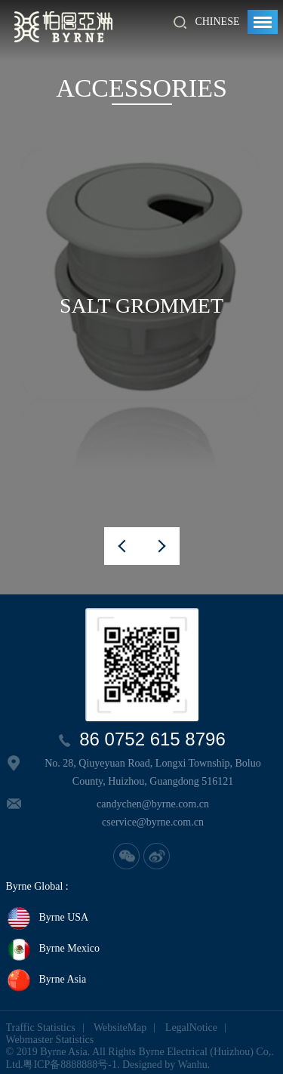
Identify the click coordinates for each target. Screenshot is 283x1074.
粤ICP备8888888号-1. (71, 1064)
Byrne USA (47, 918)
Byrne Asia (46, 980)
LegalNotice (191, 1027)
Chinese (217, 21)
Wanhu (193, 1064)
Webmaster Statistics (50, 1039)
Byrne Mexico (53, 949)
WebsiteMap (120, 1027)
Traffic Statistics (40, 1027)
